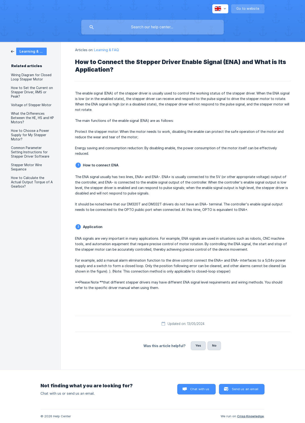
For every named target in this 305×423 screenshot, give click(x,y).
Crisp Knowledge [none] (250, 416)
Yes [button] (198, 345)
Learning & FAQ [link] (106, 50)
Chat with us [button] (199, 389)
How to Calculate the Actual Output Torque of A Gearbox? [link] (32, 182)
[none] (220, 8)
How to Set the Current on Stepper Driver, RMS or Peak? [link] (32, 92)
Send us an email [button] (245, 389)
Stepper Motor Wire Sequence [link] (26, 167)
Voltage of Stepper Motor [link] (31, 105)
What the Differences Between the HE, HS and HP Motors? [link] (32, 118)
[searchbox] (152, 27)
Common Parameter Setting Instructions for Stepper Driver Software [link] (30, 152)
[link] (29, 51)
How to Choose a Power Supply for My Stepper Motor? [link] (30, 135)
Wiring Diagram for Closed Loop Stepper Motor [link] (31, 77)
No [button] (214, 345)
